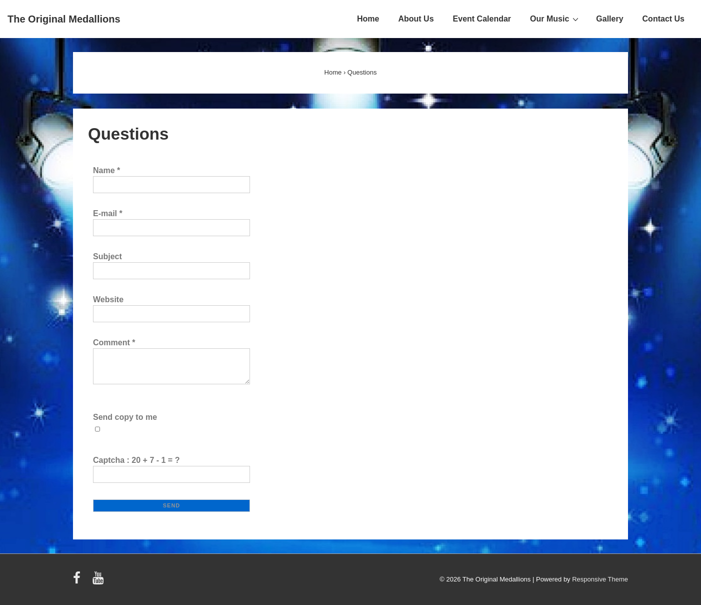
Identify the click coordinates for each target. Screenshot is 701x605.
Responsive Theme (600, 579)
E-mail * (107, 213)
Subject (107, 256)
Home (368, 19)
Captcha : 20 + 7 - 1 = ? (136, 460)
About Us (416, 19)
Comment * (114, 342)
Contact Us (663, 19)
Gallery (609, 19)
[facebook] (79, 581)
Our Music (555, 19)
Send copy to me (125, 417)
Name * (106, 170)
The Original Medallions (64, 19)
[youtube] (99, 581)
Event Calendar (482, 19)
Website (108, 299)
